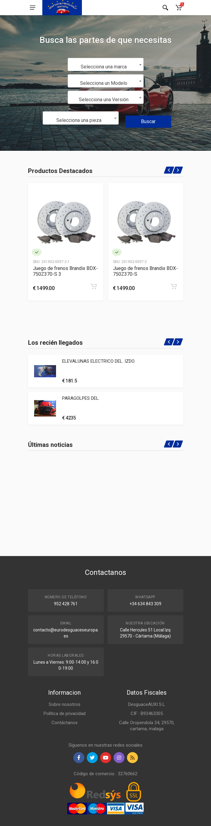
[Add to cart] (93, 286)
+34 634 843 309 (145, 603)
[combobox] (106, 64)
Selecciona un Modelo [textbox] (103, 83)
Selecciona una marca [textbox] (104, 67)
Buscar (148, 121)
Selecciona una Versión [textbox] (103, 99)
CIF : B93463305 (147, 713)
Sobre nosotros (64, 704)
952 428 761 (66, 603)
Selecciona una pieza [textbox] (78, 120)
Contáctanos (64, 722)
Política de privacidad (65, 713)
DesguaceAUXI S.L (146, 704)
